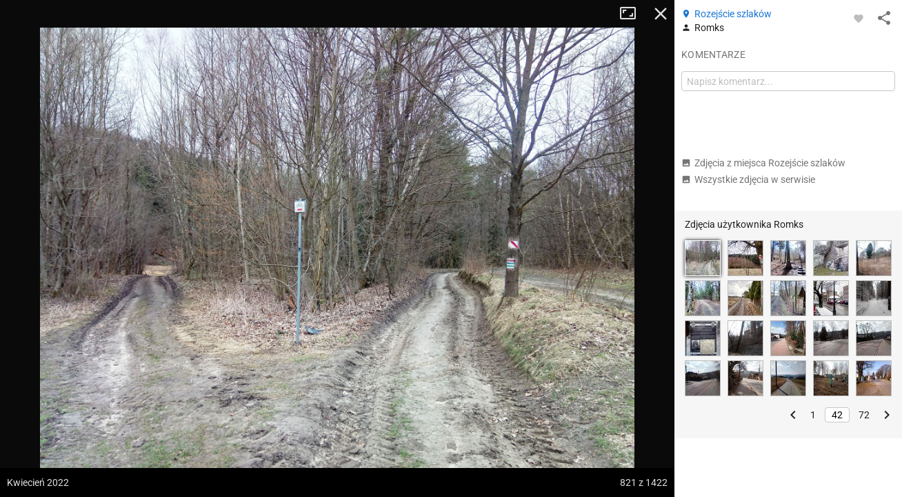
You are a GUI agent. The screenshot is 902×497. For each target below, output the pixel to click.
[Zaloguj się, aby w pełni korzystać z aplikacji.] (859, 17)
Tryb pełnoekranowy (633, 14)
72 (864, 414)
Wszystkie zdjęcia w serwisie (748, 179)
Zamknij (660, 14)
